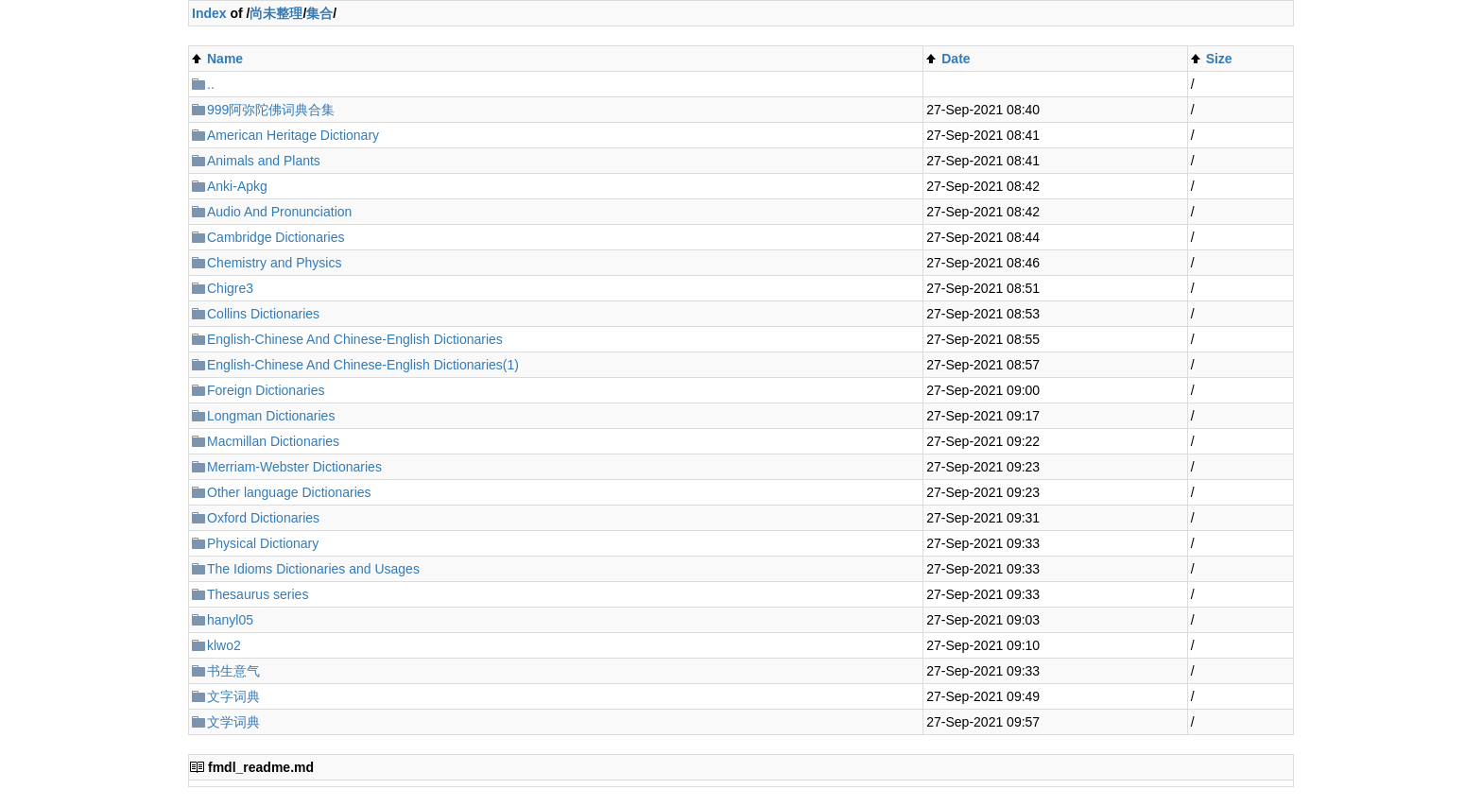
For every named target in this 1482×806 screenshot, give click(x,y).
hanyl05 (230, 619)
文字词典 (233, 696)
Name (225, 58)
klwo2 (224, 645)
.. (211, 84)
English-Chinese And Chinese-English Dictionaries (355, 339)
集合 (319, 13)
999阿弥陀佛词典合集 (271, 109)
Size (1219, 58)
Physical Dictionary (263, 543)
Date (955, 58)
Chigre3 (230, 288)
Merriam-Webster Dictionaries (294, 466)
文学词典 (233, 721)
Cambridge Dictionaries (276, 237)
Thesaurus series (257, 594)
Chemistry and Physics (274, 262)
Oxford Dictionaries (263, 517)
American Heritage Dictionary (293, 135)
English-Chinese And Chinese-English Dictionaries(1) (363, 364)
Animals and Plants (263, 160)
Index (209, 13)
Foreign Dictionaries (266, 390)
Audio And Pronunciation (279, 211)
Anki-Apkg (237, 186)
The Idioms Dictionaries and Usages (313, 568)
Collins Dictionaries (263, 313)
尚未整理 (276, 13)
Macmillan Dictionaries (273, 441)
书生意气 (233, 670)
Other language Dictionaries (289, 492)
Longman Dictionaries (271, 415)
